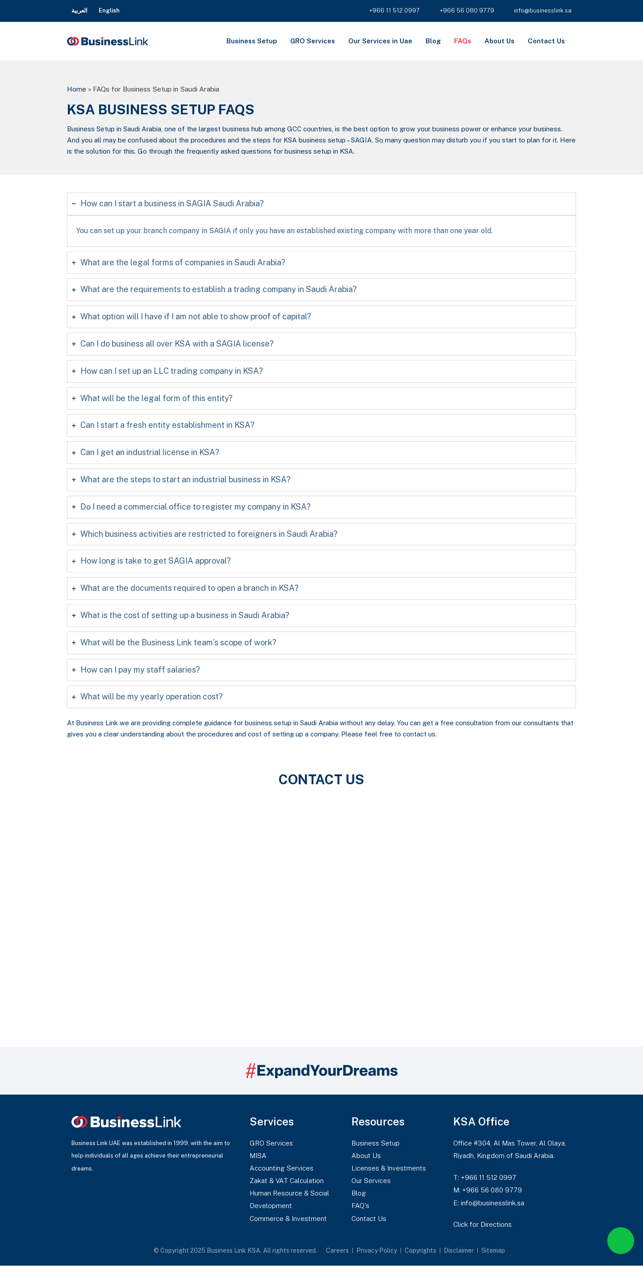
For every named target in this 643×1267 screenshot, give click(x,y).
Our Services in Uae (380, 41)
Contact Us (546, 41)
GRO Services (312, 41)
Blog (433, 41)
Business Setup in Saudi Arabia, (115, 129)
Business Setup (251, 41)
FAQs (462, 41)
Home (76, 89)
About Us (499, 41)
